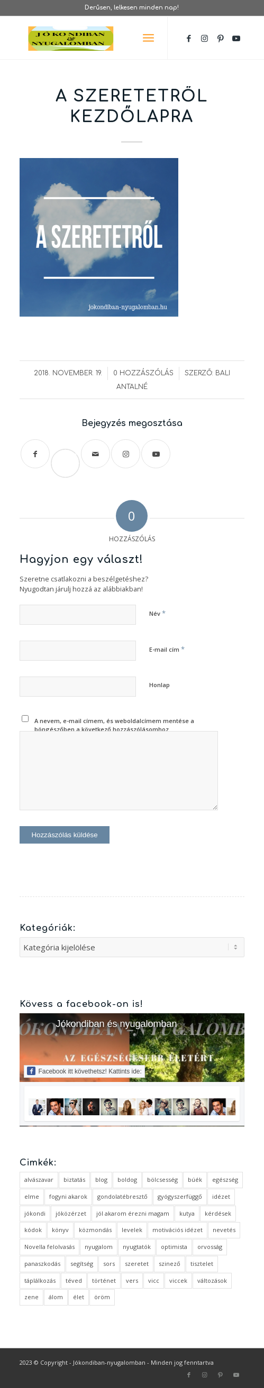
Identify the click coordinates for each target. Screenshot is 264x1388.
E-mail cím (167, 649)
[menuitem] (148, 38)
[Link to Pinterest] (221, 38)
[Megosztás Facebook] (35, 453)
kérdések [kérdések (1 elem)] (218, 1213)
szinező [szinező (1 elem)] (169, 1263)
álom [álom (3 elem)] (56, 1297)
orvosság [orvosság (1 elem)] (209, 1247)
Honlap (159, 685)
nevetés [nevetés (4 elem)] (224, 1230)
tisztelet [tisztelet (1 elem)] (201, 1263)
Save (70, 454)
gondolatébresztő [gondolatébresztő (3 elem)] (122, 1196)
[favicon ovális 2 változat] (109, 38)
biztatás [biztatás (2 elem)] (74, 1179)
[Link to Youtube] (236, 38)
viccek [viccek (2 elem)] (178, 1280)
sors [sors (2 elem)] (109, 1263)
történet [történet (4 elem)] (104, 1280)
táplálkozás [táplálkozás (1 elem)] (40, 1280)
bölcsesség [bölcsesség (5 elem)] (162, 1179)
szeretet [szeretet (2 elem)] (137, 1263)
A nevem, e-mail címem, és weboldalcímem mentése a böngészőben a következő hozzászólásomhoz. (114, 725)
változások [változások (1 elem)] (212, 1280)
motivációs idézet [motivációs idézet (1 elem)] (177, 1230)
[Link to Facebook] (189, 38)
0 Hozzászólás (143, 373)
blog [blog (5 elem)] (101, 1179)
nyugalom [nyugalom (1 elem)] (99, 1247)
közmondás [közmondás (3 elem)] (95, 1230)
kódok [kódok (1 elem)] (33, 1230)
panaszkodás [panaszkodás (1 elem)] (42, 1263)
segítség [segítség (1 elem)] (81, 1263)
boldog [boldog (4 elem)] (127, 1179)
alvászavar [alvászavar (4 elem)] (38, 1179)
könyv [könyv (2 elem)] (60, 1230)
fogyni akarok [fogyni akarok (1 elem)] (68, 1196)
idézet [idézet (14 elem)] (221, 1196)
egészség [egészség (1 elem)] (225, 1179)
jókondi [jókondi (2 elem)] (34, 1213)
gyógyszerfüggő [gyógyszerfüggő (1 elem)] (180, 1196)
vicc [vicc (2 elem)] (153, 1280)
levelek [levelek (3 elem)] (132, 1230)
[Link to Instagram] (205, 38)
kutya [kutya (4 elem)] (187, 1213)
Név (157, 613)
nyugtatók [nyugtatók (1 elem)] (137, 1247)
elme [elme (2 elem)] (31, 1196)
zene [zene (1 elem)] (31, 1297)
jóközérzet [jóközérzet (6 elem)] (71, 1213)
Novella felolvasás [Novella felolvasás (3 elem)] (49, 1247)
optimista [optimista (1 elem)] (174, 1247)
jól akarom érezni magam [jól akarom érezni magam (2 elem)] (132, 1213)
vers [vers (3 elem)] (132, 1280)
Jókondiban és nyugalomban (116, 1024)
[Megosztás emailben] (95, 453)
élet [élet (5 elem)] (78, 1297)
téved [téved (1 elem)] (74, 1280)
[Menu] (148, 38)
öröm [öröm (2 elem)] (102, 1297)
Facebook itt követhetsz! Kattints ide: (84, 1071)
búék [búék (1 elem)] (195, 1179)
